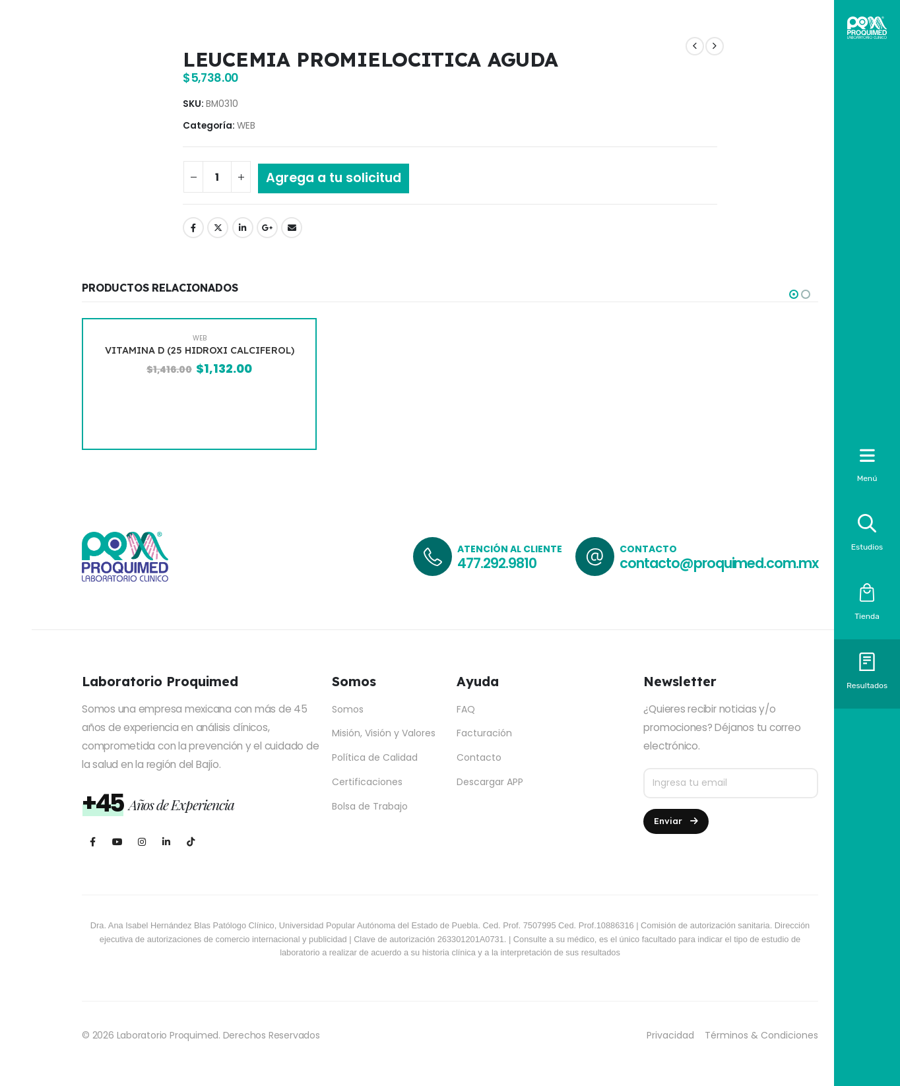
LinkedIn (242, 227)
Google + (267, 227)
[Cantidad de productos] (217, 177)
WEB (246, 125)
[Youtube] (117, 841)
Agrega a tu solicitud (333, 178)
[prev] (695, 46)
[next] (714, 46)
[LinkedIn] (166, 841)
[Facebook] (93, 841)
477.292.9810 (496, 563)
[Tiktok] (190, 841)
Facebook (193, 227)
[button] (794, 294)
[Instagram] (141, 841)
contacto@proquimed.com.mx (719, 563)
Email (291, 227)
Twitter (217, 227)
